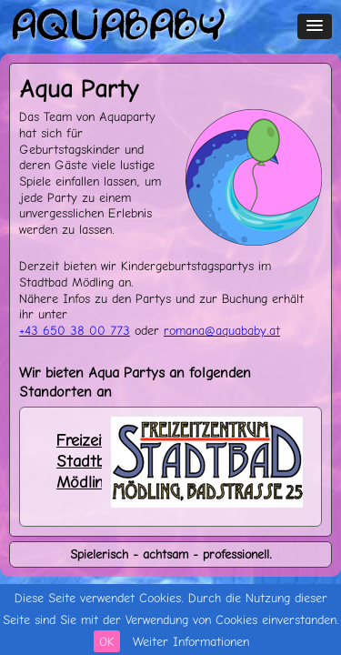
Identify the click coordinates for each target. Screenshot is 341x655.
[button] (314, 26)
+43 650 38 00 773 (74, 330)
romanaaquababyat (222, 330)
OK (107, 641)
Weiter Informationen (191, 641)
